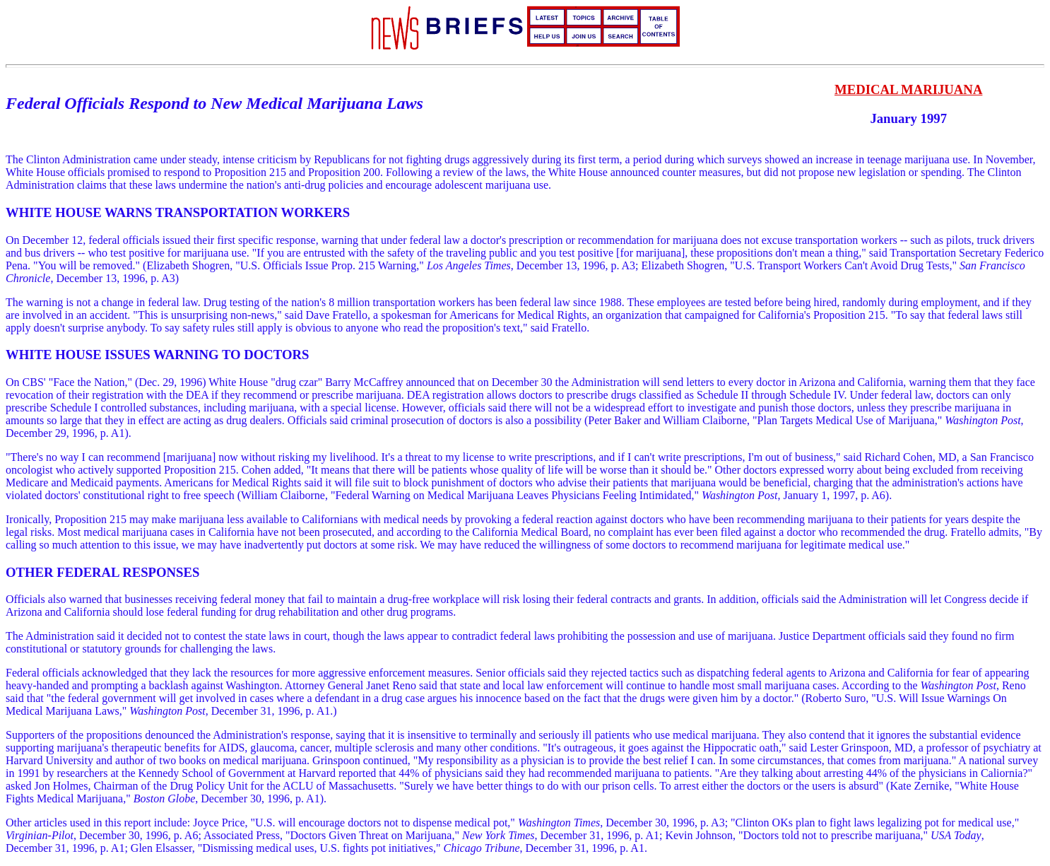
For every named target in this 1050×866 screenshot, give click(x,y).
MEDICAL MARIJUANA (908, 89)
